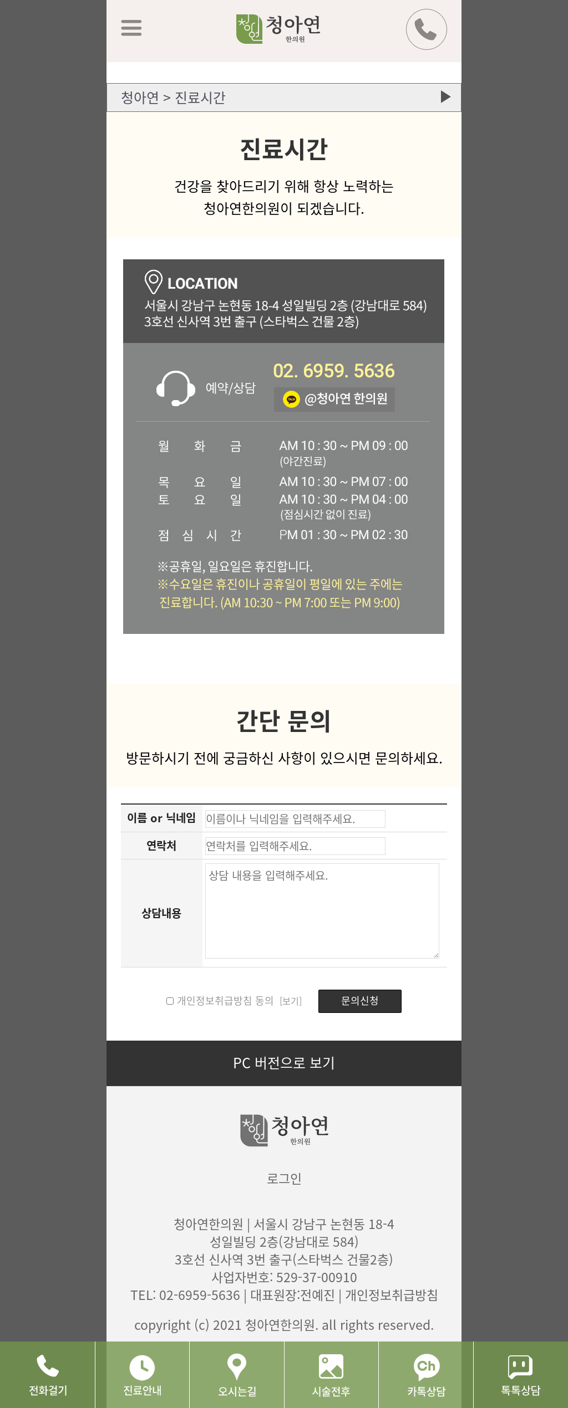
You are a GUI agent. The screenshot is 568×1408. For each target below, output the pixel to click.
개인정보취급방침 (391, 1294)
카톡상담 (425, 1375)
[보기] (289, 1000)
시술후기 (331, 1375)
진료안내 (142, 1375)
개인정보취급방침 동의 (225, 1000)
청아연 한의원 (292, 37)
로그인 (284, 1178)
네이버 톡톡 (520, 1375)
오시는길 (236, 1375)
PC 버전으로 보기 (284, 1062)
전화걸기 (47, 1375)
